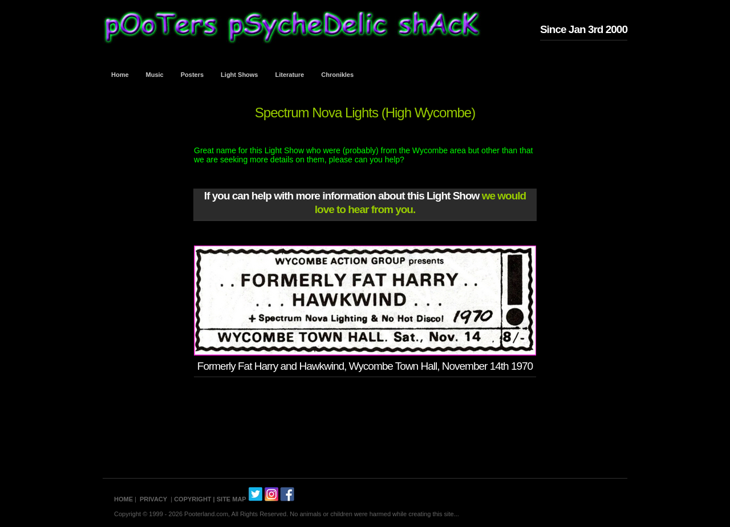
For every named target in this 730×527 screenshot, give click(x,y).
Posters (192, 74)
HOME (123, 499)
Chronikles (337, 74)
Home (120, 74)
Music (155, 74)
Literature (290, 74)
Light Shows (239, 74)
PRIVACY (153, 499)
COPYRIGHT (192, 499)
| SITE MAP (230, 499)
